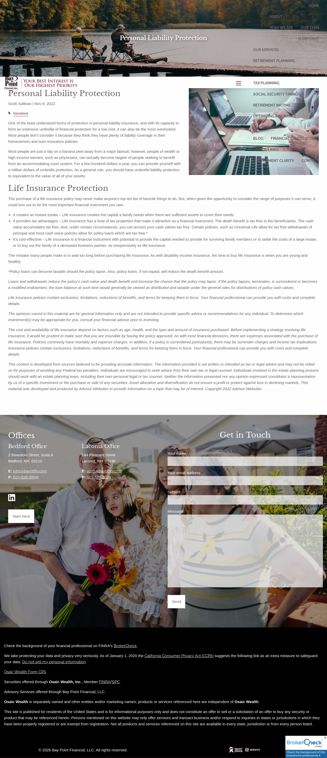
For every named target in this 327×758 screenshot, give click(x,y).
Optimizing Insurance (274, 116)
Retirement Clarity (275, 161)
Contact (310, 161)
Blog (258, 138)
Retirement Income (271, 105)
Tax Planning (266, 83)
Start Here (21, 516)
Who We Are (281, 28)
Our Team (310, 28)
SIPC (116, 682)
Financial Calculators (294, 138)
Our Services (266, 50)
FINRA (104, 682)
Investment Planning (274, 72)
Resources (264, 127)
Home (314, 6)
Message (193, 511)
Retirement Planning (274, 61)
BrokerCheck (125, 646)
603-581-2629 (99, 477)
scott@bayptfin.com (104, 471)
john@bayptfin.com (30, 471)
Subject (192, 492)
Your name (195, 453)
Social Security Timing (275, 94)
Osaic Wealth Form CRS (25, 672)
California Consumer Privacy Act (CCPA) (179, 656)
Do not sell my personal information (54, 662)
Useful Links (265, 150)
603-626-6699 (26, 477)
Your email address (202, 473)
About (276, 17)
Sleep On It (308, 39)
